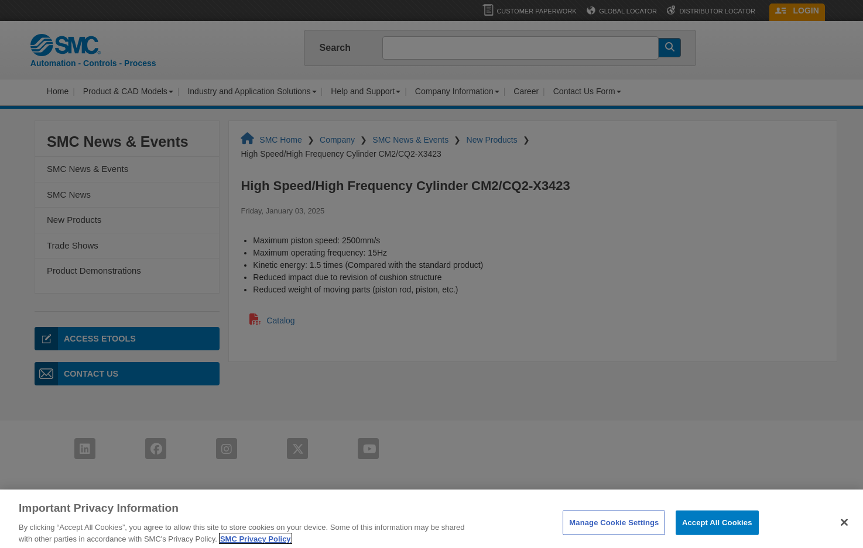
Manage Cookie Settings (614, 530)
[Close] (844, 530)
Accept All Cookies (717, 530)
